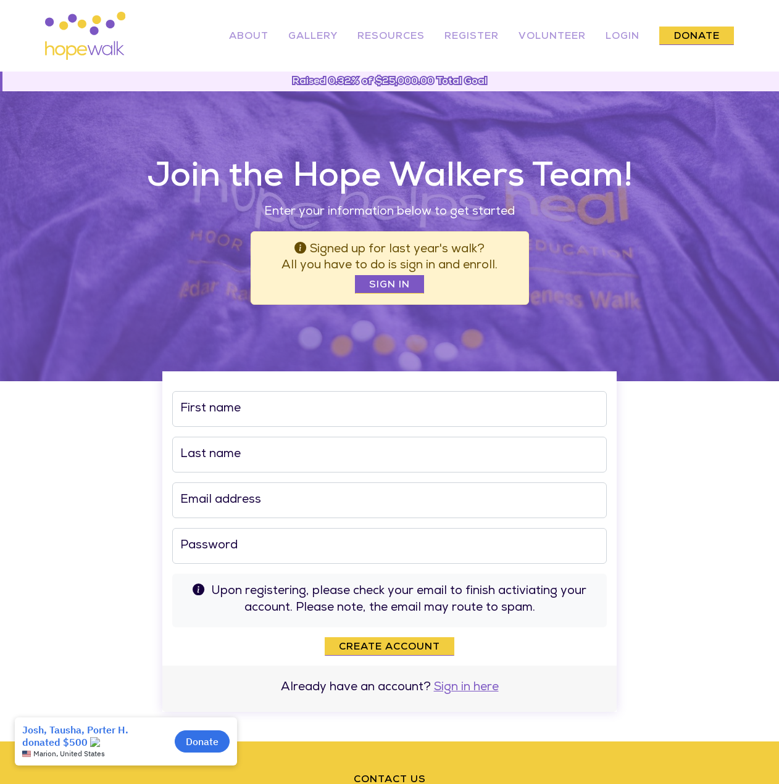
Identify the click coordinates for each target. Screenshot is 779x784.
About (249, 37)
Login (622, 37)
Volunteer (552, 37)
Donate (697, 37)
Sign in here (466, 688)
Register (471, 37)
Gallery (313, 37)
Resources (391, 37)
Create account (389, 648)
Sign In (389, 286)
